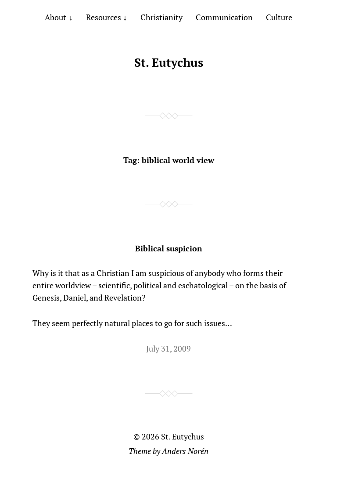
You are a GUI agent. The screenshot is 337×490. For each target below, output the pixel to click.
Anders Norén (185, 451)
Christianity (161, 17)
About (55, 17)
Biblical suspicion (168, 248)
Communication (224, 17)
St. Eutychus (168, 62)
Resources (103, 17)
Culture (279, 17)
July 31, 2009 (168, 348)
